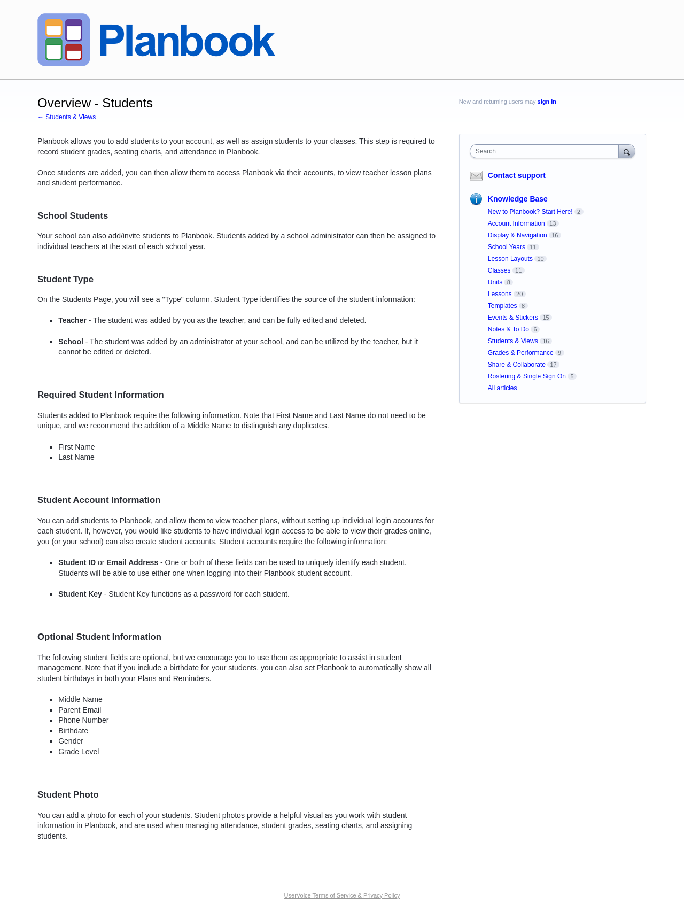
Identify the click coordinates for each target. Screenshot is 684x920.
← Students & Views (66, 117)
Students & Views (513, 341)
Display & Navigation (517, 235)
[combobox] (547, 151)
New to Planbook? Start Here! (530, 211)
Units (495, 282)
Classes (499, 270)
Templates (502, 306)
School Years (506, 247)
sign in (547, 101)
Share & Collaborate (517, 364)
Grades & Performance (521, 353)
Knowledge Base (518, 199)
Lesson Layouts (510, 258)
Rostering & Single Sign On (527, 376)
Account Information (516, 223)
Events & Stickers (513, 317)
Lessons (500, 294)
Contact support (517, 175)
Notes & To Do (508, 329)
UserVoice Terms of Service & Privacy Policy (342, 895)
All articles (502, 388)
